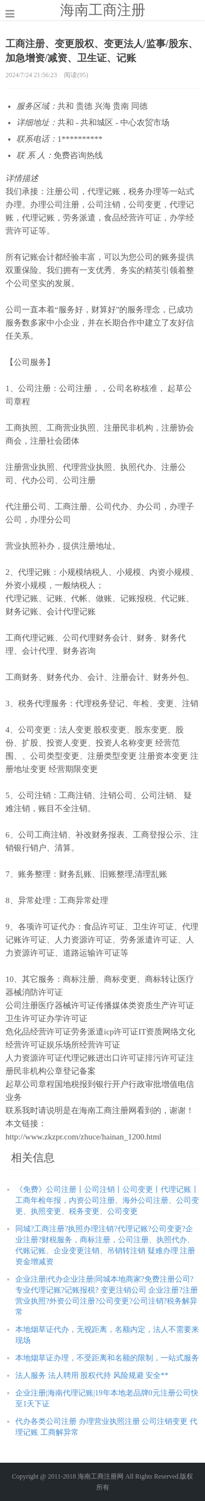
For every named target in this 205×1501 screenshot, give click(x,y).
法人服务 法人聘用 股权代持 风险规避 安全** (91, 1375)
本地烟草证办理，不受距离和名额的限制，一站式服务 (107, 1358)
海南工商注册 (102, 10)
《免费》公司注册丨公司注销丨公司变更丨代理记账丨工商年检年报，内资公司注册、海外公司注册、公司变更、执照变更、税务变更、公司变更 (107, 1200)
